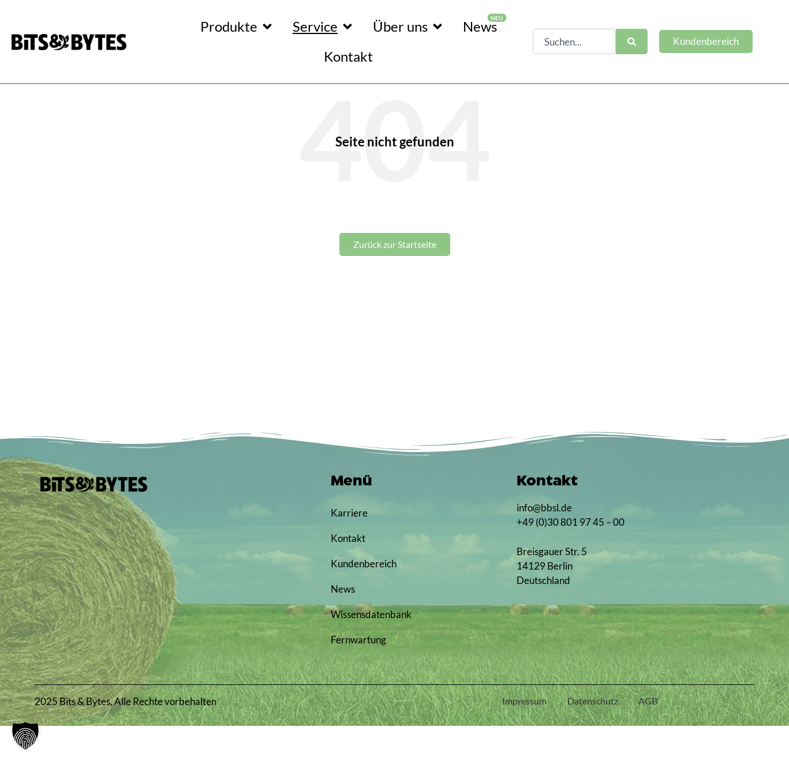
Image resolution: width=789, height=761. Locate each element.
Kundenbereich (363, 599)
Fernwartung (358, 675)
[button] (25, 735)
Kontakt (348, 573)
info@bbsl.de (544, 543)
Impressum (512, 736)
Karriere (349, 548)
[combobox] (574, 41)
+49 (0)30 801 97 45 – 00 (571, 557)
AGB (646, 736)
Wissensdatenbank (363, 649)
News (343, 624)
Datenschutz (586, 736)
